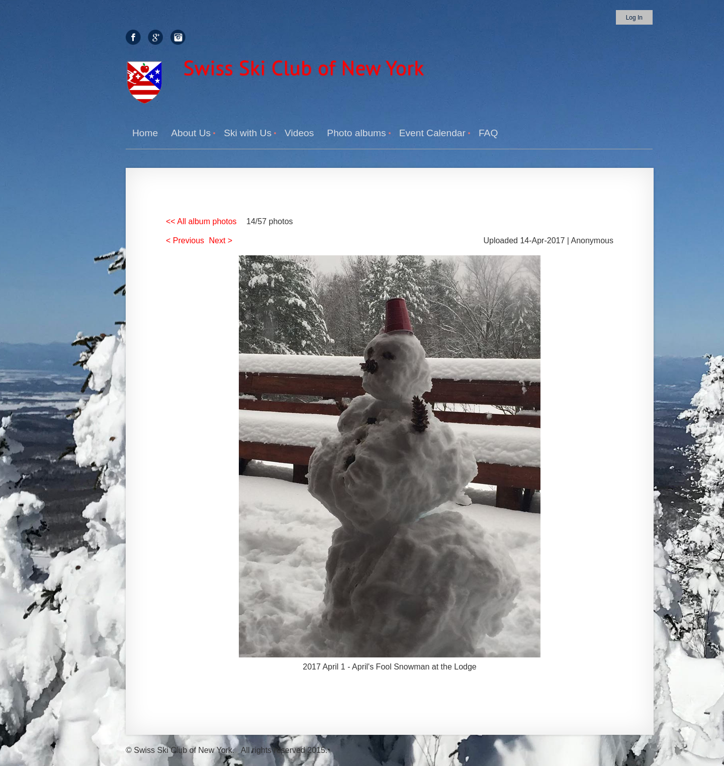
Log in (634, 17)
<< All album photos (201, 221)
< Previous (185, 240)
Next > (221, 240)
